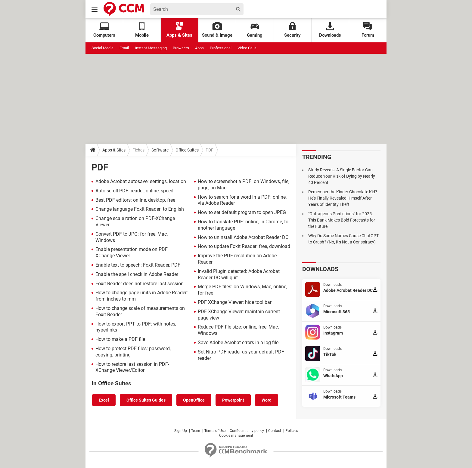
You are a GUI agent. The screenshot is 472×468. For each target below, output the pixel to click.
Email (124, 48)
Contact (274, 431)
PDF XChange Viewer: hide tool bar (235, 302)
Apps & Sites (179, 30)
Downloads (330, 30)
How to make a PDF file (120, 339)
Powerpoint (233, 400)
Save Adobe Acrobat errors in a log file (238, 342)
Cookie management (236, 435)
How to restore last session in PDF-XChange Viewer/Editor (132, 367)
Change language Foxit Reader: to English (139, 209)
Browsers (181, 48)
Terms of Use (214, 431)
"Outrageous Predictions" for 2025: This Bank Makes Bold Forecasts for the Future (341, 220)
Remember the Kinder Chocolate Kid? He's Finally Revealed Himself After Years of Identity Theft (342, 198)
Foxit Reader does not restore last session (139, 283)
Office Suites (187, 150)
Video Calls (247, 48)
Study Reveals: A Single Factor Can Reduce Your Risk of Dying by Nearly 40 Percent (341, 176)
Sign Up (180, 431)
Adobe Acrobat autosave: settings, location (140, 181)
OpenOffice (194, 400)
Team (195, 431)
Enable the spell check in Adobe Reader (136, 274)
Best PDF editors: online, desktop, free (135, 200)
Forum (368, 30)
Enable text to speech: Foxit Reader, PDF (137, 265)
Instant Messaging (151, 48)
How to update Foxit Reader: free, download (244, 246)
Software (160, 150)
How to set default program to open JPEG (242, 212)
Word (267, 400)
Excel (104, 400)
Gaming (254, 30)
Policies (291, 431)
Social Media (102, 48)
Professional (220, 48)
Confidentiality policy (247, 431)
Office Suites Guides (146, 400)
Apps (199, 48)
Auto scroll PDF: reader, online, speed (134, 191)
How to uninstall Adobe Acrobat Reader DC (243, 237)
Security (292, 30)
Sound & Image (217, 30)
